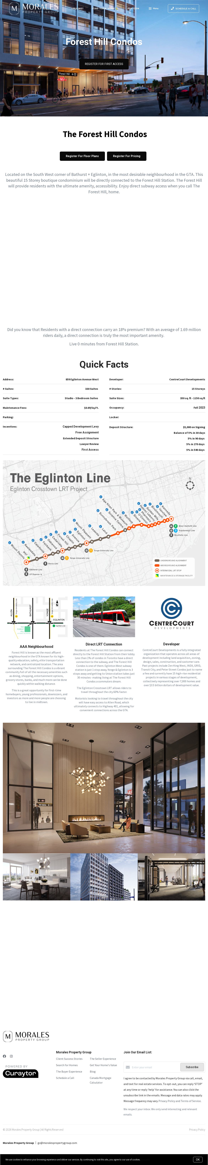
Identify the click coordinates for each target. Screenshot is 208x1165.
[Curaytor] (20, 1077)
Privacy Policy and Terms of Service (179, 1101)
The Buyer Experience (69, 1071)
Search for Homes (67, 1065)
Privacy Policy (197, 1129)
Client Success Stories (69, 1058)
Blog (93, 1071)
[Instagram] (11, 1056)
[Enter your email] (155, 1067)
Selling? (78, 8)
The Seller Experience (103, 1058)
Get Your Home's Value (103, 1065)
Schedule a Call (65, 1078)
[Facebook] (4, 1056)
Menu (153, 9)
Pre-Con (133, 8)
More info (145, 1159)
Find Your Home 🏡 (105, 8)
